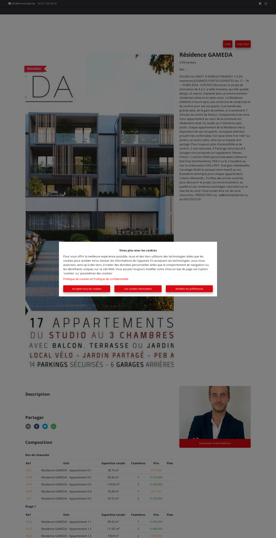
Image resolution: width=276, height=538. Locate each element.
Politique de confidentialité (110, 279)
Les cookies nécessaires (138, 288)
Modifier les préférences (189, 288)
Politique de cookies (76, 279)
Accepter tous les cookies (86, 288)
